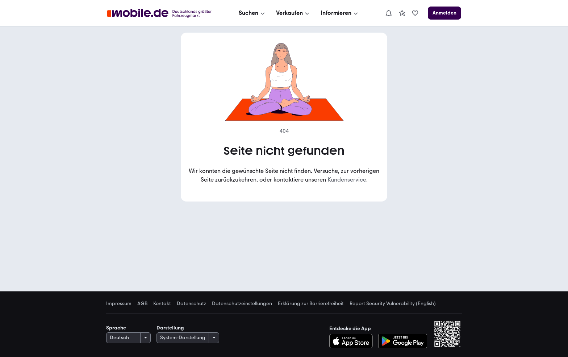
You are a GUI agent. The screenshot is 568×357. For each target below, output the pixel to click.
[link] (402, 13)
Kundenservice (346, 179)
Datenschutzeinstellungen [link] (242, 304)
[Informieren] (340, 13)
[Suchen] (252, 13)
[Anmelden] (444, 13)
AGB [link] (142, 304)
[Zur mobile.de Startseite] (161, 13)
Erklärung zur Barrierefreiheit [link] (311, 304)
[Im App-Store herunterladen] (353, 341)
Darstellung (170, 328)
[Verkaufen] (293, 13)
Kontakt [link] (162, 304)
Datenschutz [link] (191, 304)
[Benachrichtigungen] (388, 13)
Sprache (116, 328)
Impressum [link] (118, 304)
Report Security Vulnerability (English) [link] (393, 304)
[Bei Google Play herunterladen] (402, 341)
